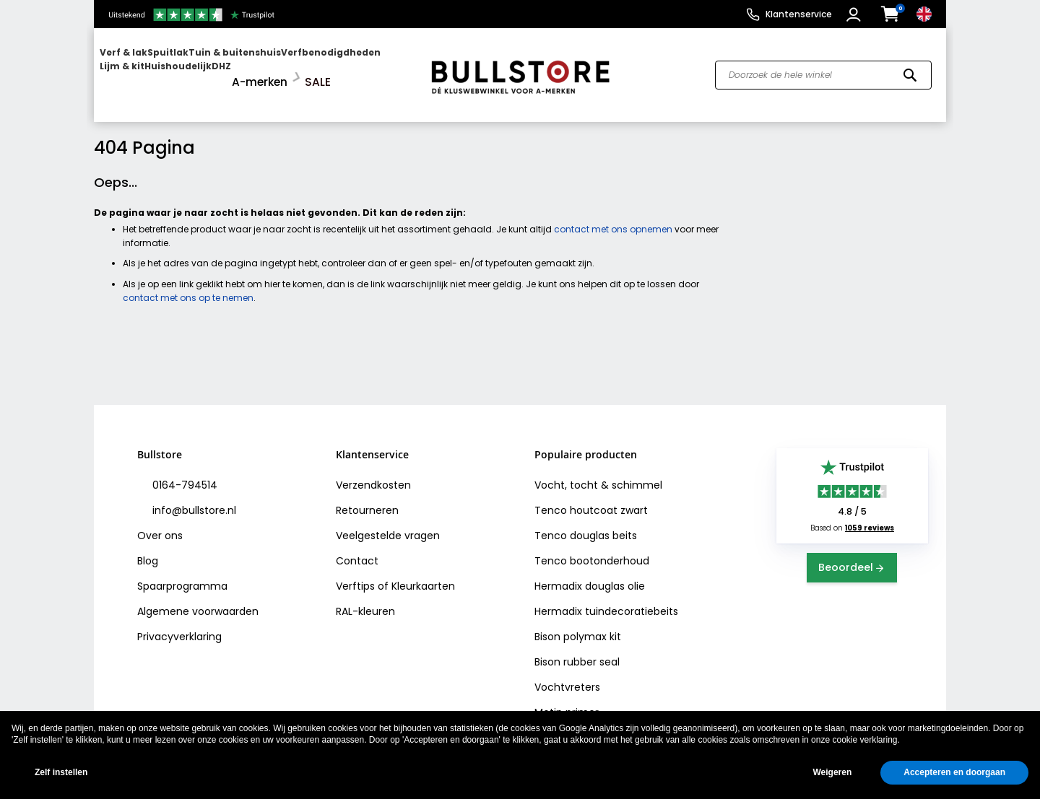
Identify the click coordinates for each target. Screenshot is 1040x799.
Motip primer (566, 701)
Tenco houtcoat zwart (591, 499)
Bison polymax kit (577, 625)
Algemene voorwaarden (198, 600)
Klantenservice (799, 14)
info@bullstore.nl (193, 499)
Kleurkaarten (423, 574)
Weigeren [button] (832, 772)
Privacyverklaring (179, 625)
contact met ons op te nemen (188, 285)
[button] (855, 14)
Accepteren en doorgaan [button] (954, 772)
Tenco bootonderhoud (591, 549)
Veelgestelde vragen (388, 524)
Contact (357, 549)
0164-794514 (183, 473)
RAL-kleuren (365, 600)
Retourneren (367, 499)
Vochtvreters (567, 675)
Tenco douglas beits (585, 524)
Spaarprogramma (182, 574)
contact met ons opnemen (613, 217)
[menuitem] (155, 68)
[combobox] (823, 69)
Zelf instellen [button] (61, 772)
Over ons (160, 524)
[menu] (255, 68)
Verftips (355, 574)
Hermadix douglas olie (589, 574)
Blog (147, 549)
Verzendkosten (373, 473)
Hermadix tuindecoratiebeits (606, 600)
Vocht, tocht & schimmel (598, 473)
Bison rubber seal (577, 650)
